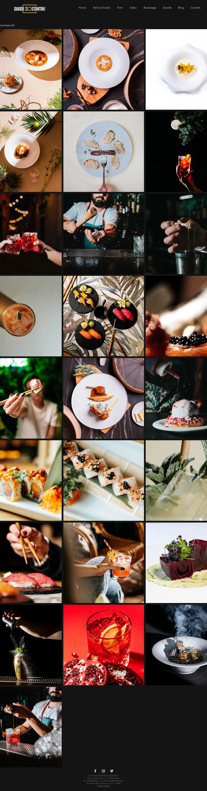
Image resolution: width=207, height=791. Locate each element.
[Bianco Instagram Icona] (103, 771)
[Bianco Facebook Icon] (95, 771)
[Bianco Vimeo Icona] (112, 771)
